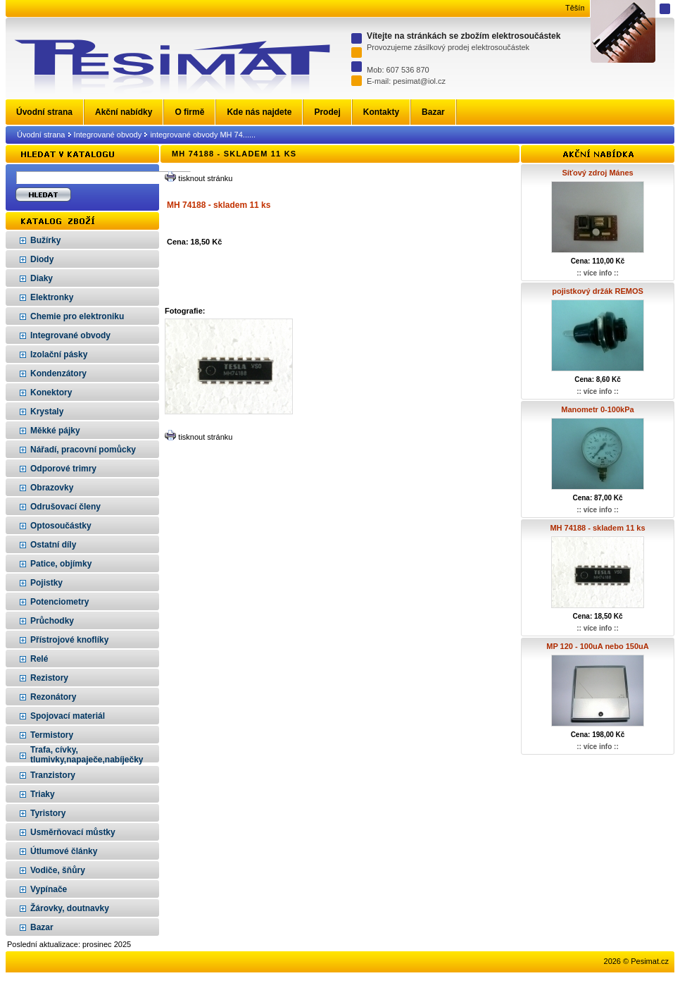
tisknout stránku (205, 178)
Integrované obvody (108, 134)
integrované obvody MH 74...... (203, 134)
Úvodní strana (41, 134)
